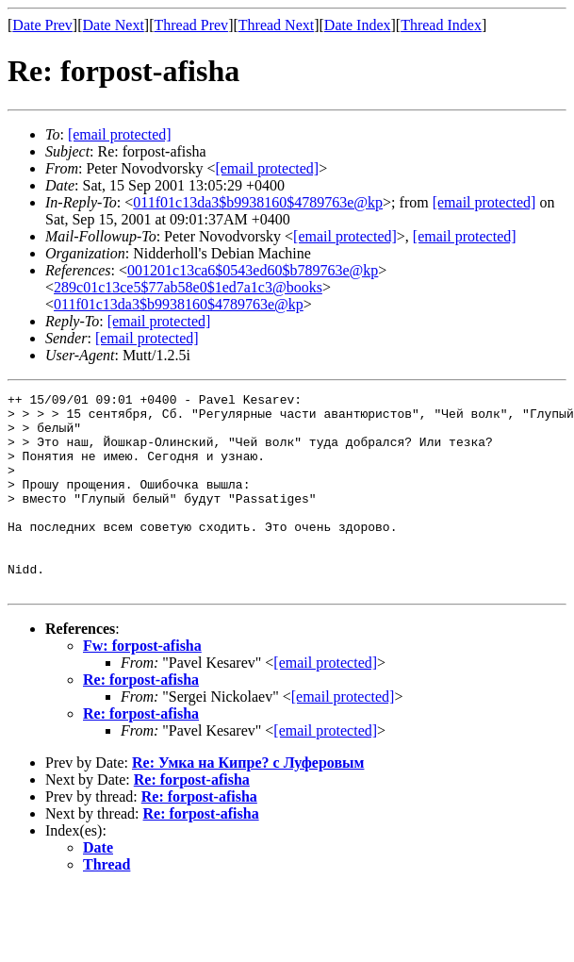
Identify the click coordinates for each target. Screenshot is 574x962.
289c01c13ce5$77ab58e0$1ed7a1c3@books (188, 287)
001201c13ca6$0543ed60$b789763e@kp (252, 270)
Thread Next (276, 25)
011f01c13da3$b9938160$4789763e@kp (258, 202)
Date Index (357, 25)
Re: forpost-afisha (141, 719)
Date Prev (42, 25)
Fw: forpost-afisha (142, 685)
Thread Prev (191, 25)
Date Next (113, 25)
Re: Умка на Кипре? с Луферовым (248, 802)
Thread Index (441, 25)
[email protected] (484, 202)
